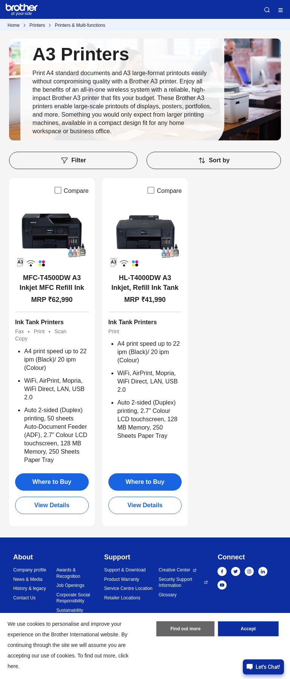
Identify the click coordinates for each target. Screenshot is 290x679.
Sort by (214, 160)
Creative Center (174, 570)
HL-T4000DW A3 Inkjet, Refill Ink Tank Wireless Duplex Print (145, 283)
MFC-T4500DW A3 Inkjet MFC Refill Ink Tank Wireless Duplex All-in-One (52, 283)
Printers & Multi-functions (80, 25)
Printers (37, 25)
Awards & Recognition (68, 573)
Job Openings (70, 585)
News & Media (27, 579)
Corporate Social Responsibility (73, 598)
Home (14, 25)
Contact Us (24, 597)
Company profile (29, 570)
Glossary (167, 594)
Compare (71, 190)
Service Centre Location (128, 588)
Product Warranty (121, 579)
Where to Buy (51, 482)
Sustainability (69, 610)
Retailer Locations (122, 597)
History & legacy (29, 588)
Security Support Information (175, 582)
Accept (248, 628)
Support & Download (125, 570)
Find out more (185, 628)
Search (267, 10)
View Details (51, 505)
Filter (73, 160)
